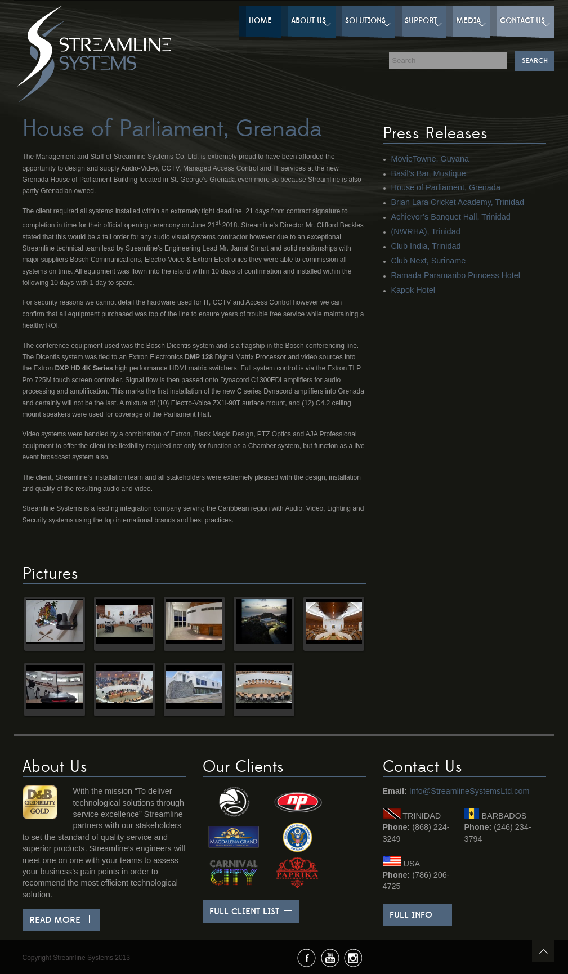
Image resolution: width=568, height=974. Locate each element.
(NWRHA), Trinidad (425, 231)
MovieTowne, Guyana (430, 158)
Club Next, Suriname (428, 260)
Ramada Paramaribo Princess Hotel (456, 275)
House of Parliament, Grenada (445, 187)
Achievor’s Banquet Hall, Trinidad (451, 216)
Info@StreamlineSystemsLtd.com (469, 791)
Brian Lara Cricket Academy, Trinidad (457, 202)
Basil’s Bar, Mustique (428, 173)
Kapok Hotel (413, 289)
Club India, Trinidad (426, 246)
